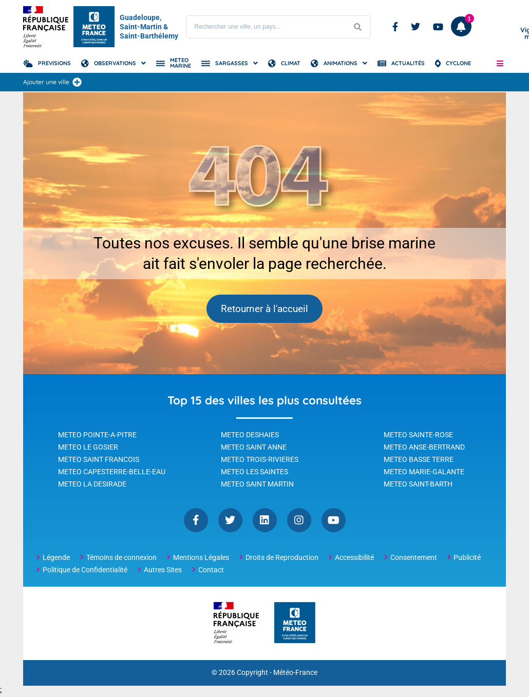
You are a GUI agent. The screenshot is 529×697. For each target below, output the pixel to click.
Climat (290, 63)
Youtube (438, 26)
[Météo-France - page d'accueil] (294, 625)
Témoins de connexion (121, 559)
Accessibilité (354, 559)
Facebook (395, 26)
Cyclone (458, 63)
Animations (340, 63)
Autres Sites (163, 571)
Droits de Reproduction (281, 559)
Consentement (413, 559)
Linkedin (265, 522)
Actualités (408, 63)
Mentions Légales (201, 559)
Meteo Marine (180, 62)
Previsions (54, 63)
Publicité (467, 559)
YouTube (334, 522)
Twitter (415, 26)
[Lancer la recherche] (357, 26)
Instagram (299, 522)
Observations (115, 63)
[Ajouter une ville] (77, 82)
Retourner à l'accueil (264, 310)
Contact (211, 571)
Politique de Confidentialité (85, 571)
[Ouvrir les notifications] (461, 26)
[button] (500, 63)
